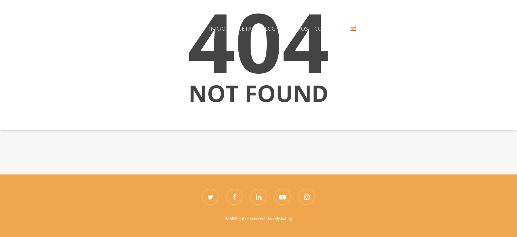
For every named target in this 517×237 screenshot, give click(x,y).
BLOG (268, 28)
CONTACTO (329, 28)
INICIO (217, 28)
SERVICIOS (295, 28)
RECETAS (243, 28)
